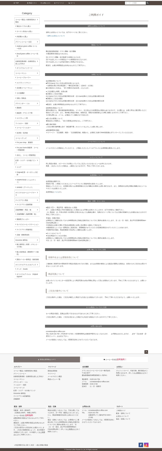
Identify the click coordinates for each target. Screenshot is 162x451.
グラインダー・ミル (22, 103)
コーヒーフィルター (24, 128)
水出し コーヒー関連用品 (26, 155)
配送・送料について (123, 413)
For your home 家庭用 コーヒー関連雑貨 (27, 149)
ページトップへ (146, 352)
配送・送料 (18, 406)
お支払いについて (122, 416)
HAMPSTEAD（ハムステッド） (26, 181)
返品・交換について (123, 419)
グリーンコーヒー (20, 374)
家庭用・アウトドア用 (24, 113)
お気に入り (45, 3)
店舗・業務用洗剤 (23, 235)
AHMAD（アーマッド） (25, 187)
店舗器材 (17, 399)
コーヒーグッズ (20, 138)
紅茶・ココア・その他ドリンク (25, 162)
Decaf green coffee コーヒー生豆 (27, 55)
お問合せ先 (86, 406)
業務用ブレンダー (23, 219)
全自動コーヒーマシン (24, 88)
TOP (16, 3)
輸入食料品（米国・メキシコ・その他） (28, 245)
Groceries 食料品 (21, 240)
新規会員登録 (52, 371)
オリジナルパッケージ (24, 68)
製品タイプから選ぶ (24, 26)
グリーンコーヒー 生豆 (23, 42)
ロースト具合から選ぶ (24, 31)
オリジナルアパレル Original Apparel (28, 275)
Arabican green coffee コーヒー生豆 (27, 47)
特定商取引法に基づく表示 (24, 445)
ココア (19, 167)
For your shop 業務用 (25, 142)
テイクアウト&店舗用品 (22, 396)
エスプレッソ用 (22, 118)
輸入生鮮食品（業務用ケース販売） (28, 253)
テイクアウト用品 (21, 200)
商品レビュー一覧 (54, 379)
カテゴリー (18, 367)
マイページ (59, 3)
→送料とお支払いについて (55, 36)
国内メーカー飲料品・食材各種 (28, 259)
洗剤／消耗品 (21, 98)
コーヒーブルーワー (24, 77)
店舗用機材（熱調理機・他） (27, 214)
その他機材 (21, 93)
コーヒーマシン (20, 73)
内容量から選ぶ (22, 36)
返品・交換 (52, 406)
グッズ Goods (22, 269)
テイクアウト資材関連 (24, 204)
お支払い (120, 367)
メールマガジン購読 (55, 376)
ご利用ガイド (139, 373)
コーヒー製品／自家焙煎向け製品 (25, 21)
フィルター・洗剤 (21, 123)
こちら (56, 192)
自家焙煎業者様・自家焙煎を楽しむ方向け (25, 62)
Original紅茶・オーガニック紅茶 (27, 173)
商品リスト (32, 3)
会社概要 (85, 367)
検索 (147, 3)
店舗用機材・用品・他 (23, 210)
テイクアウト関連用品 (24, 230)
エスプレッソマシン (24, 83)
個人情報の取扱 (42, 445)
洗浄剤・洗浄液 (22, 133)
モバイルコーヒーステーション (28, 224)
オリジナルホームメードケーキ (25, 194)
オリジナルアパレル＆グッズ (25, 265)
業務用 (19, 108)
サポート (120, 406)
